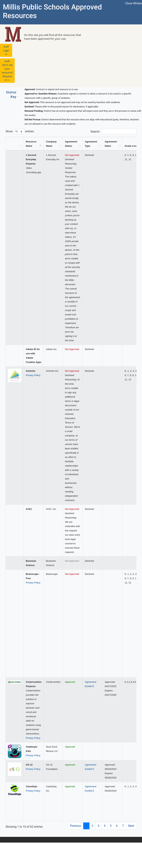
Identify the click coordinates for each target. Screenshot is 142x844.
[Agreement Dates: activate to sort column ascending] (112, 143)
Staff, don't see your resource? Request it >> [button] (7, 70)
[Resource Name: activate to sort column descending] (34, 143)
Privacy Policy (33, 375)
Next (131, 825)
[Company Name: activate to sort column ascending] (53, 143)
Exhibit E (89, 686)
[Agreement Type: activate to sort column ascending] (93, 143)
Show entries (20, 131)
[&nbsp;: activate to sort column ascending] (15, 143)
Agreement (90, 682)
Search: (113, 131)
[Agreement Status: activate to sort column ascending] (73, 143)
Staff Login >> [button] (6, 50)
